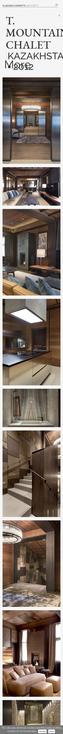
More (51, 731)
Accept (42, 731)
